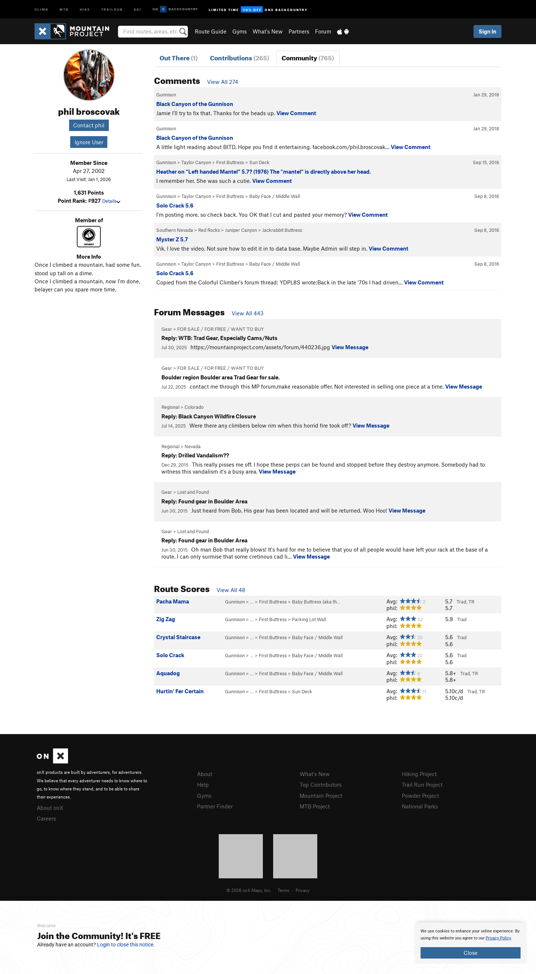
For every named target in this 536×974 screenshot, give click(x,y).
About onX (50, 807)
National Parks (420, 806)
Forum (323, 31)
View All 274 (222, 81)
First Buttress (230, 162)
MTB (64, 9)
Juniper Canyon (241, 230)
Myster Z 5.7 (172, 239)
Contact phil (88, 125)
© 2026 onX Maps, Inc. (248, 890)
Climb (42, 9)
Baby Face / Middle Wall (274, 196)
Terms (283, 890)
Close (471, 952)
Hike (85, 9)
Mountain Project (321, 795)
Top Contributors (321, 784)
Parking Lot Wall (309, 619)
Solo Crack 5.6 (174, 205)
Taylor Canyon (196, 162)
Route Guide (210, 31)
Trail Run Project (422, 784)
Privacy (303, 890)
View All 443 (248, 313)
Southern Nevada (174, 230)
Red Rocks (209, 230)
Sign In (487, 31)
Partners (299, 31)
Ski (138, 9)
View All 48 (231, 590)
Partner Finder (215, 806)
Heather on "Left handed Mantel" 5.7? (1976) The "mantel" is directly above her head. (263, 171)
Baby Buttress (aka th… (316, 602)
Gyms (239, 31)
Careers (46, 818)
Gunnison (166, 95)
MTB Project (315, 806)
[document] (471, 943)
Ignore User (89, 142)
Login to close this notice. (126, 945)
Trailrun (112, 9)
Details (111, 201)
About (204, 774)
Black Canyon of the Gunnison (194, 103)
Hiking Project (419, 774)
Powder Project (420, 795)
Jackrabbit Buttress (282, 230)
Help (203, 784)
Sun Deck (259, 162)
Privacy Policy (498, 938)
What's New (268, 31)
